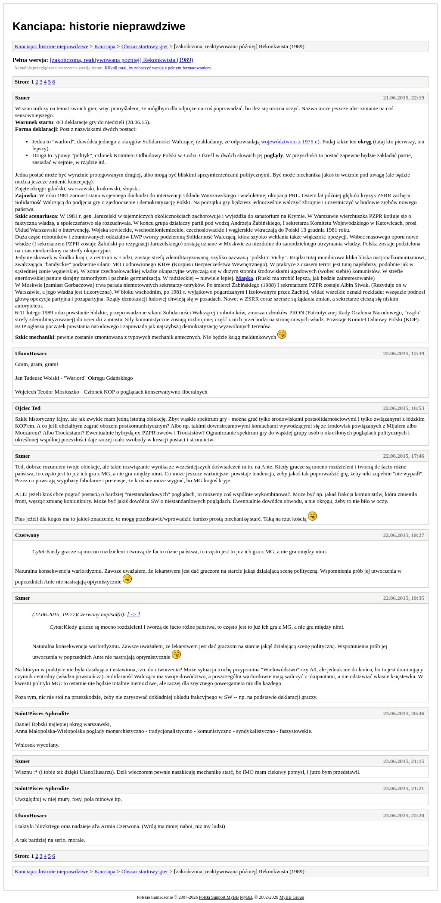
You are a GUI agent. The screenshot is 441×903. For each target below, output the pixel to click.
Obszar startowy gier (144, 46)
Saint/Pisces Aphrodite (42, 713)
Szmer (22, 97)
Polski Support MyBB (219, 897)
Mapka (244, 278)
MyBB (246, 897)
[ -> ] (133, 614)
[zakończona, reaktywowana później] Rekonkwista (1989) (121, 59)
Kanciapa (104, 46)
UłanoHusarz (31, 353)
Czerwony (27, 535)
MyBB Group (292, 897)
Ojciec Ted (27, 408)
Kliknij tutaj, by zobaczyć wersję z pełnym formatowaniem (158, 67)
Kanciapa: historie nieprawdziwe (99, 26)
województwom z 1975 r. (289, 141)
